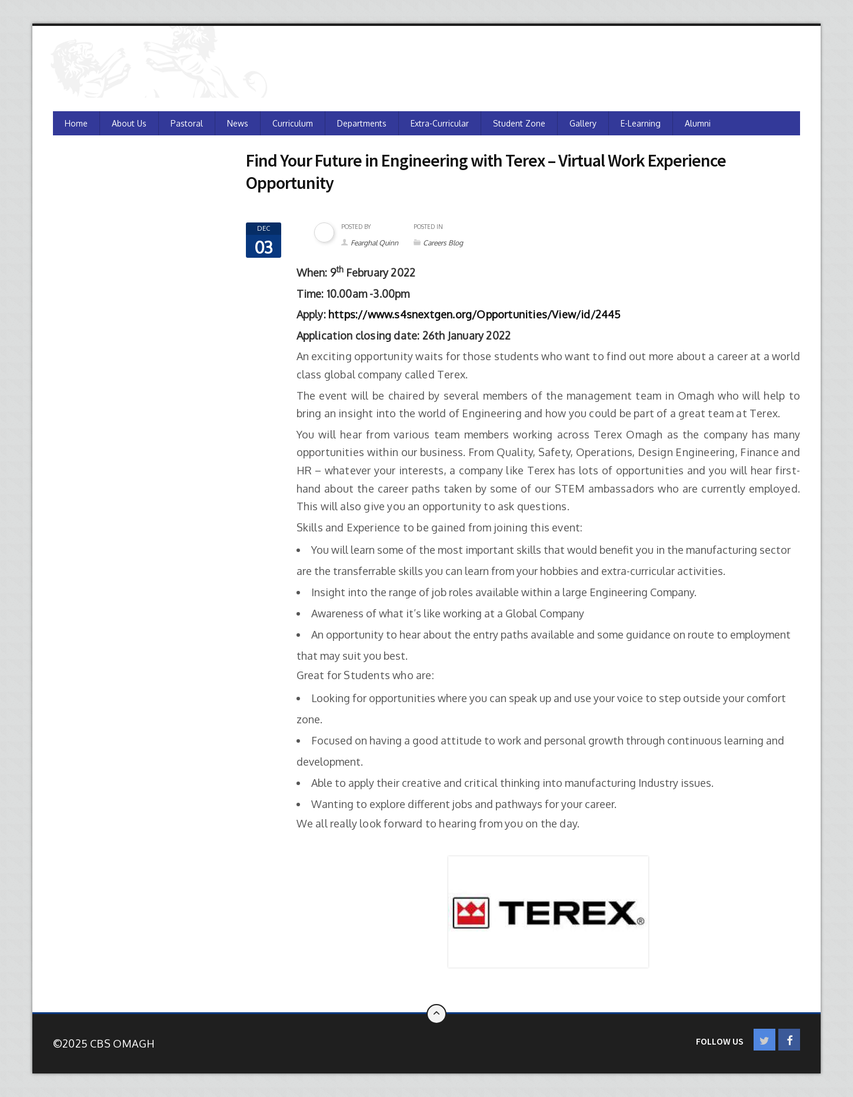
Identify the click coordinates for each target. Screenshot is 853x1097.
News (237, 123)
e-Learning (641, 123)
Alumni (698, 123)
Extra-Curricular (440, 123)
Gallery (583, 123)
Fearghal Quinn (374, 242)
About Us (129, 123)
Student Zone (519, 123)
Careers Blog (443, 242)
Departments (361, 123)
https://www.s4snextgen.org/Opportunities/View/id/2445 (474, 314)
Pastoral (187, 123)
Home (76, 123)
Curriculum (292, 123)
